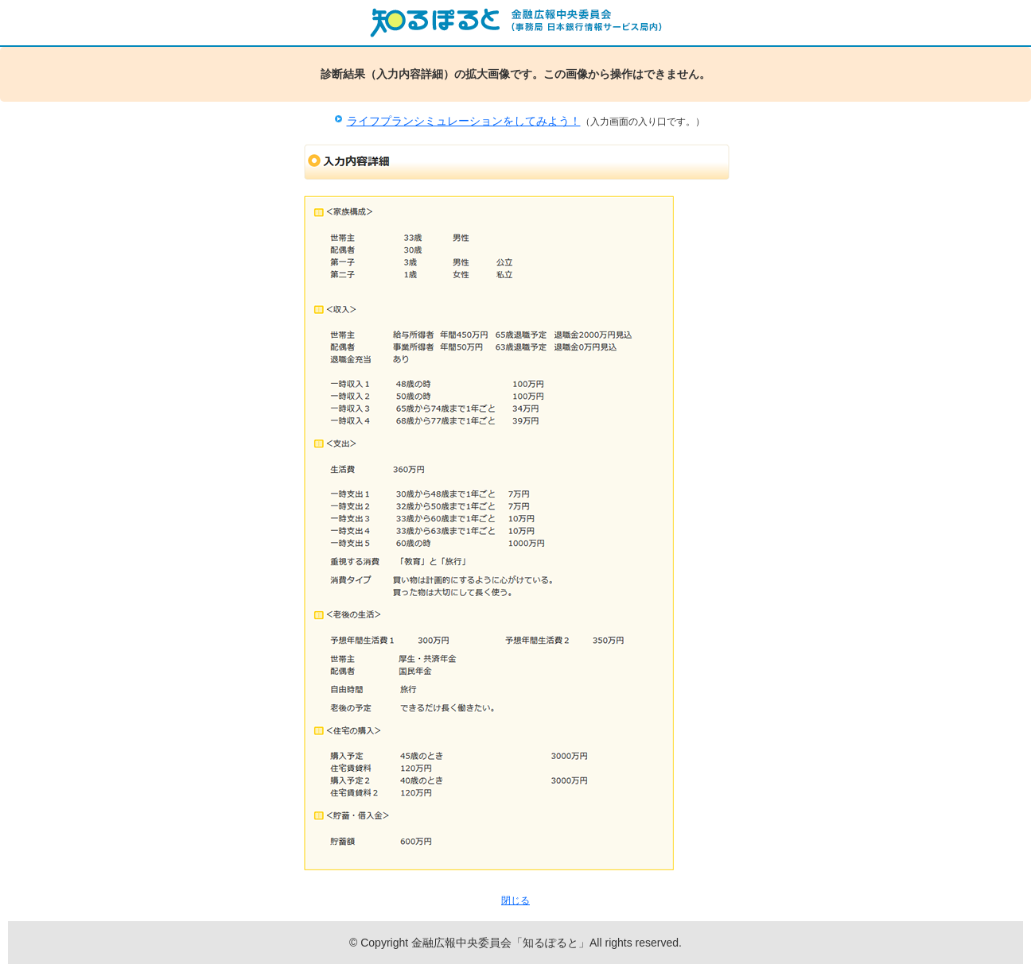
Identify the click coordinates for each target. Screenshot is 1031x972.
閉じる (515, 900)
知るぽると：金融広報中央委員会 (515, 22)
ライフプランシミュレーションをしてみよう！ (464, 120)
